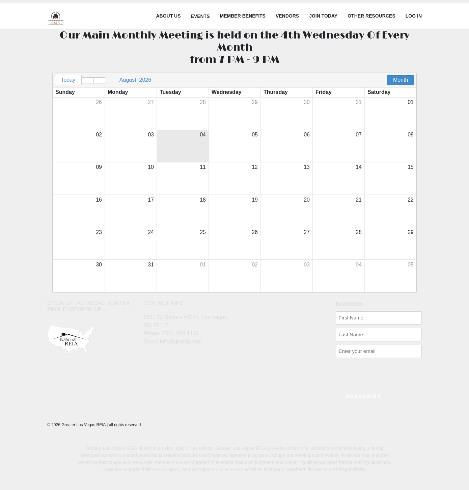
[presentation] (375, 371)
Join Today (323, 16)
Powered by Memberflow (392, 424)
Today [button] (68, 80)
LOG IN (414, 16)
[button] (87, 80)
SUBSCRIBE (363, 396)
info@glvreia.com (181, 341)
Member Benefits (243, 16)
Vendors (287, 16)
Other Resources (371, 16)
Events (200, 16)
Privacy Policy (339, 424)
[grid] (234, 183)
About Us (168, 16)
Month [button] (400, 80)
